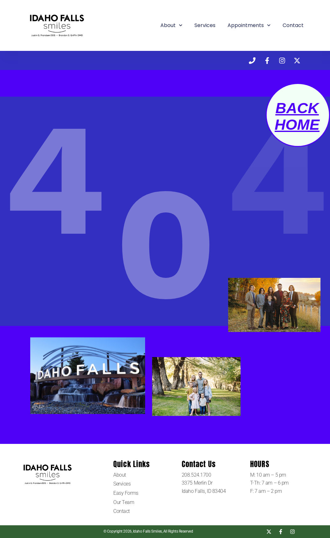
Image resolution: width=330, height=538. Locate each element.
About (171, 25)
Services (204, 25)
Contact (293, 25)
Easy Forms (125, 493)
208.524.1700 (197, 475)
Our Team (123, 502)
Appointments (249, 25)
